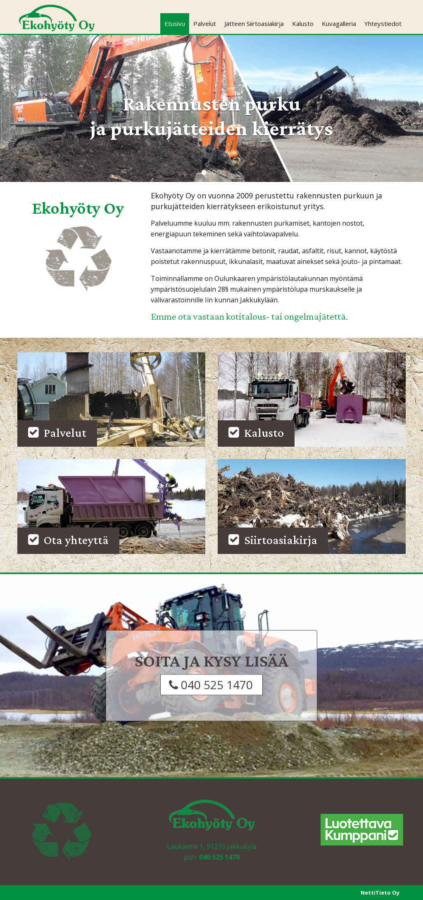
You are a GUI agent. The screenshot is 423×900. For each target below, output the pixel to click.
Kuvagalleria (339, 23)
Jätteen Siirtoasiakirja (254, 23)
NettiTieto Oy (380, 892)
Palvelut (204, 23)
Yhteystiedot (383, 23)
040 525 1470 (219, 857)
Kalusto (303, 23)
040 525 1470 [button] (211, 684)
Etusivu (174, 23)
